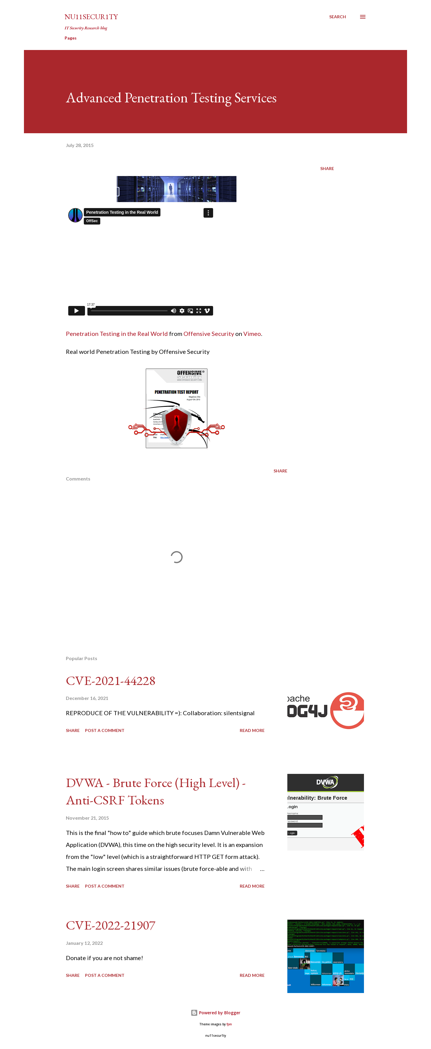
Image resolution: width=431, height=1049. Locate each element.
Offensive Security (208, 333)
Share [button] (327, 168)
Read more (252, 730)
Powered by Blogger (215, 1012)
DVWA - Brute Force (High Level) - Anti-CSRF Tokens (156, 791)
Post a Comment (105, 730)
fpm (229, 1024)
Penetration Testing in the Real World (117, 333)
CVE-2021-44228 (110, 680)
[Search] (337, 16)
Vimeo (252, 333)
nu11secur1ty (91, 16)
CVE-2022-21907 (110, 924)
